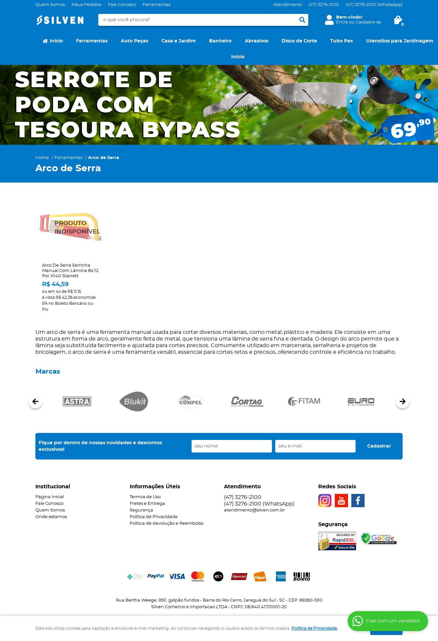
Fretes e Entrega (147, 504)
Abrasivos (256, 41)
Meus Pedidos (86, 5)
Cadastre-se (368, 22)
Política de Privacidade (154, 517)
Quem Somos (50, 5)
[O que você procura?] (302, 20)
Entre (342, 22)
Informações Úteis (155, 486)
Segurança (141, 510)
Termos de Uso (145, 497)
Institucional (52, 486)
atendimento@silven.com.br (254, 510)
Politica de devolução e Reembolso (166, 523)
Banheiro (220, 41)
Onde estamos (51, 517)
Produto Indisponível (70, 227)
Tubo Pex (341, 41)
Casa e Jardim (178, 41)
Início (56, 41)
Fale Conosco (122, 5)
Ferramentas (156, 5)
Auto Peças (134, 41)
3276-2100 (324, 5)
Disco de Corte (299, 41)
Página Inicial (49, 497)
